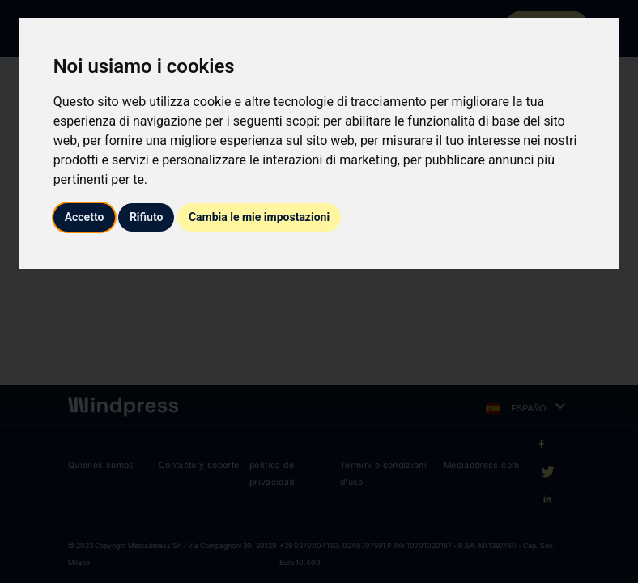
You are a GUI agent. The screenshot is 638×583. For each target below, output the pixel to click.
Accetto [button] (84, 217)
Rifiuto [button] (147, 217)
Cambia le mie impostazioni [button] (259, 217)
